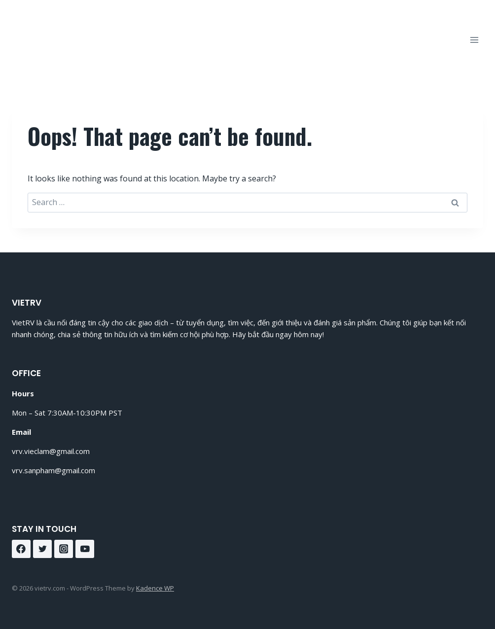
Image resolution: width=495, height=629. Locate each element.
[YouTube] (84, 549)
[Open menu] (474, 39)
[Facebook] (21, 549)
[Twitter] (42, 549)
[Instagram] (63, 549)
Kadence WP (155, 588)
